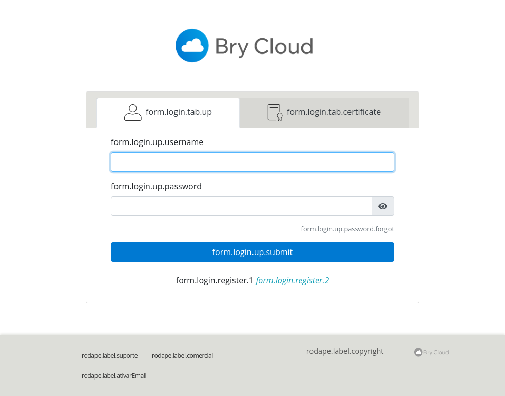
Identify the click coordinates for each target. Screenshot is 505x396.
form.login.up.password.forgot (347, 228)
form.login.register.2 (292, 280)
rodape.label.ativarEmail (114, 375)
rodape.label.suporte (110, 355)
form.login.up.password (156, 186)
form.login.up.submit (252, 252)
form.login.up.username (157, 142)
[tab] (168, 113)
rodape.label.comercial (182, 355)
